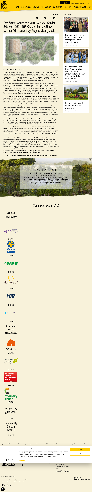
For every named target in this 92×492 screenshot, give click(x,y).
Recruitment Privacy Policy (62, 468)
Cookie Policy (60, 464)
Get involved (57, 7)
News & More (68, 7)
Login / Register (75, 3)
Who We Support (45, 7)
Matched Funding (43, 460)
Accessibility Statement (63, 471)
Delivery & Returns (44, 453)
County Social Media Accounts (62, 456)
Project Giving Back (18, 76)
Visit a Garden (26, 7)
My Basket (82, 3)
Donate (65, 3)
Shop (89, 7)
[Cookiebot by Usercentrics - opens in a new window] (9, 489)
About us (23, 455)
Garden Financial (43, 458)
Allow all (80, 478)
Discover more (24, 458)
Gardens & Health (80, 7)
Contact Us (59, 450)
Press (57, 460)
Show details (22, 489)
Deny (80, 482)
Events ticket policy (44, 462)
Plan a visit (23, 453)
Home (17, 7)
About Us (36, 7)
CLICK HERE (53, 155)
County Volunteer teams (63, 453)
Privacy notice (60, 462)
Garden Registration (44, 455)
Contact (89, 3)
